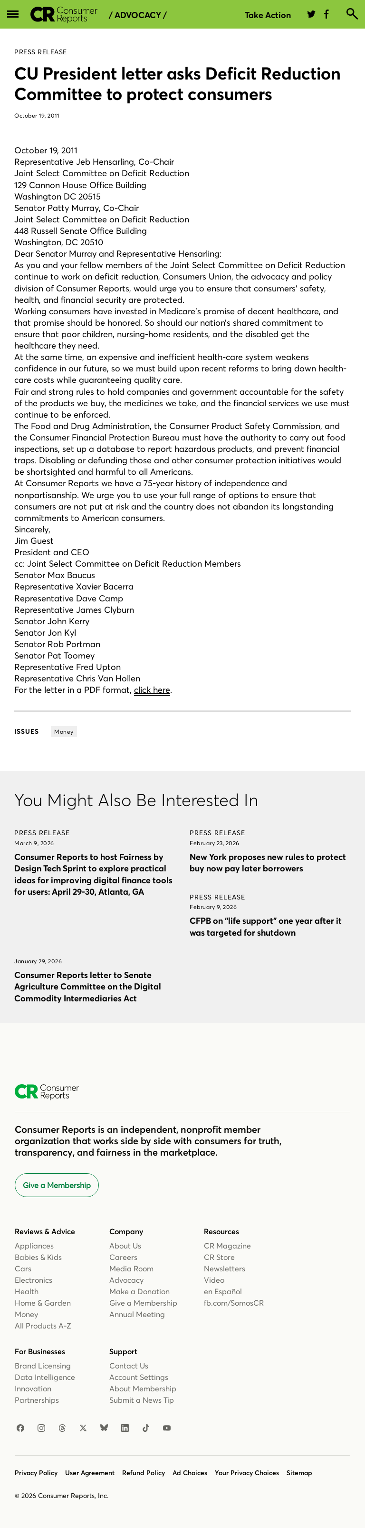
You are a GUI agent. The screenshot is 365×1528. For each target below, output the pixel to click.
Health (26, 1291)
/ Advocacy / (138, 15)
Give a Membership (57, 1185)
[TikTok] (146, 1428)
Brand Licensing (43, 1365)
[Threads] (62, 1428)
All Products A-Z (43, 1325)
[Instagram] (41, 1428)
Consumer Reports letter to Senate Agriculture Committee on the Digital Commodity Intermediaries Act (87, 986)
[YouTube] (167, 1428)
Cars (23, 1268)
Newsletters (224, 1268)
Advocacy (126, 1280)
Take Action (268, 15)
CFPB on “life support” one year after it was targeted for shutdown (266, 926)
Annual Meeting (137, 1314)
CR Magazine (227, 1245)
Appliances (34, 1245)
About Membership (142, 1388)
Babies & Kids (38, 1257)
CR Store (219, 1257)
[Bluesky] (104, 1428)
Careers (123, 1257)
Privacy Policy (36, 1472)
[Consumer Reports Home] (51, 1092)
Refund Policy (143, 1472)
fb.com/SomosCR (234, 1303)
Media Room (131, 1268)
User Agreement (90, 1472)
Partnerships (37, 1400)
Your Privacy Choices (247, 1472)
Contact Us (128, 1365)
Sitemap (299, 1472)
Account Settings (138, 1377)
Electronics (33, 1280)
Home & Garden (43, 1303)
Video (214, 1280)
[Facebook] (20, 1428)
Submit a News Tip (141, 1400)
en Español (223, 1291)
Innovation (33, 1388)
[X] (83, 1428)
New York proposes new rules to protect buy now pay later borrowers (268, 862)
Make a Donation (139, 1291)
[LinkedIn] (125, 1428)
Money (26, 1314)
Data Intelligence (45, 1377)
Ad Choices (190, 1472)
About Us (125, 1245)
